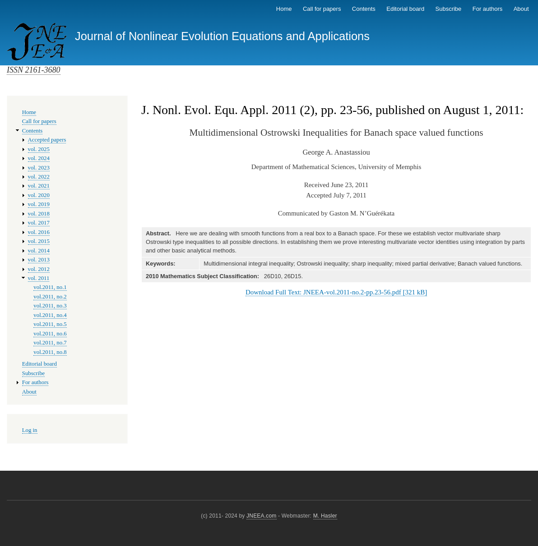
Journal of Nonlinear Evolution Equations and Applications (222, 36)
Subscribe (449, 8)
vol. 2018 (39, 214)
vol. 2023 (39, 168)
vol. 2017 (39, 223)
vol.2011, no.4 (49, 315)
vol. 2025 (39, 149)
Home (284, 8)
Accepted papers (47, 140)
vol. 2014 (39, 251)
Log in (29, 430)
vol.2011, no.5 (49, 324)
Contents (364, 8)
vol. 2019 (39, 204)
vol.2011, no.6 (49, 333)
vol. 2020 (39, 195)
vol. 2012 (39, 269)
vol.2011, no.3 (49, 306)
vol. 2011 (39, 278)
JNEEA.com (261, 516)
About (521, 8)
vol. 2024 (39, 158)
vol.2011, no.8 (49, 352)
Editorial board (405, 8)
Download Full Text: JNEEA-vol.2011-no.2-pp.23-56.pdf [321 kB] (336, 292)
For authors (487, 8)
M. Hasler (325, 516)
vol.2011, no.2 (49, 297)
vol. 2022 (39, 177)
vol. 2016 (39, 232)
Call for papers (322, 8)
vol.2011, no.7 (49, 343)
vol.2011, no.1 (49, 287)
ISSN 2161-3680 (33, 69)
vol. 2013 (39, 260)
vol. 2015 (39, 241)
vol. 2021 (39, 186)
